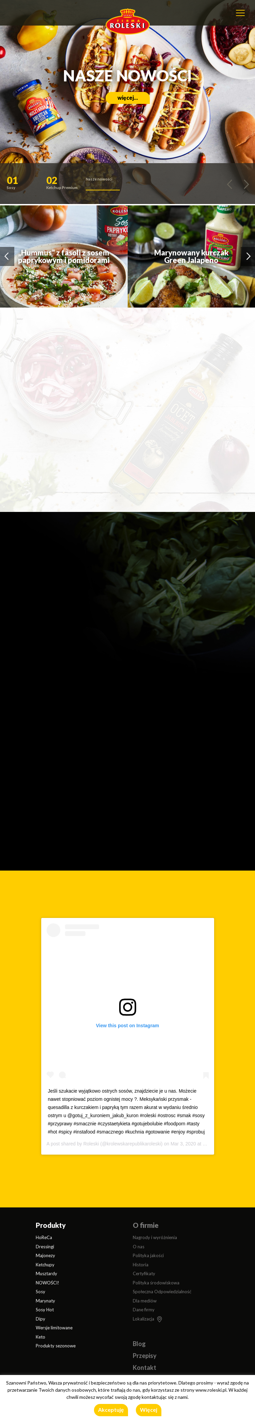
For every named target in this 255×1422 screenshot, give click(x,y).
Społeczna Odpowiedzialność (162, 1291)
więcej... (127, 97)
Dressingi (45, 1246)
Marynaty (45, 1300)
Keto (40, 1337)
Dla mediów (145, 1300)
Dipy (40, 1319)
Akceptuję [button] (111, 1409)
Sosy (40, 1291)
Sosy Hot (45, 1309)
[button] (24, 184)
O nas (138, 1246)
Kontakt (144, 1367)
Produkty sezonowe (56, 1345)
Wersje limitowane (54, 1327)
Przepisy (145, 1355)
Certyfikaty (144, 1273)
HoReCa (44, 1237)
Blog (139, 1343)
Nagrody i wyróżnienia (155, 1237)
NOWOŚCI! (47, 1282)
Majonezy (45, 1255)
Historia (140, 1264)
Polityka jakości (148, 1255)
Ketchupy (45, 1264)
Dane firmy (144, 1309)
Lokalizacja (143, 1319)
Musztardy (46, 1273)
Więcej (148, 1409)
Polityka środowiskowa (156, 1282)
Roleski (91, 1143)
